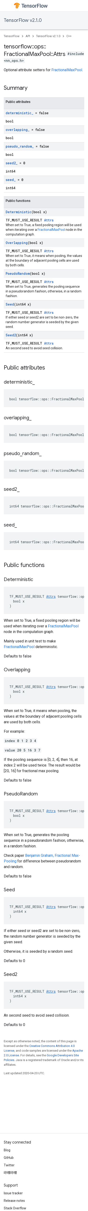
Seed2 (11, 335)
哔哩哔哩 (10, 1173)
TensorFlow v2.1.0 (23, 20)
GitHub (9, 1158)
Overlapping (17, 242)
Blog (7, 1150)
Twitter (9, 1165)
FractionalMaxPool (66, 70)
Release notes (14, 1201)
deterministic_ (19, 113)
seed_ (11, 179)
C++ (69, 36)
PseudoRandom (18, 273)
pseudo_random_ (20, 146)
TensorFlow (11, 36)
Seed (10, 304)
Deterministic (18, 212)
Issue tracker (13, 1193)
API (28, 36)
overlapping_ (18, 129)
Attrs (49, 220)
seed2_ (12, 163)
